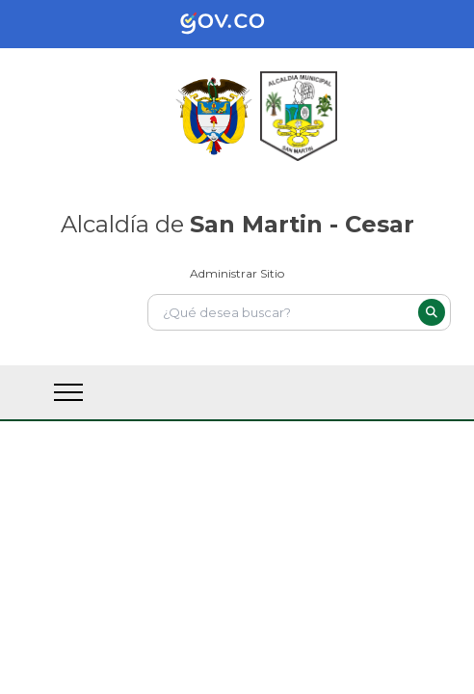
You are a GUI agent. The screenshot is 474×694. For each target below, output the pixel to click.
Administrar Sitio (237, 273)
